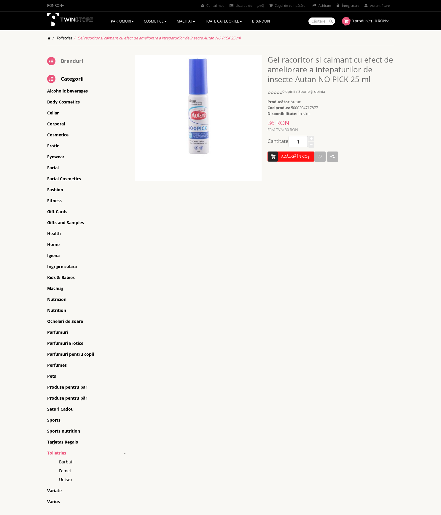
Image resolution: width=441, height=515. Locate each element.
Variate (54, 490)
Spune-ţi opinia (311, 91)
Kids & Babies (61, 277)
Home (53, 244)
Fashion (55, 189)
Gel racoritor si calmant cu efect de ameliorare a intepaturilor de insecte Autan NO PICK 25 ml (159, 38)
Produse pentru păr (67, 398)
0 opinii (288, 91)
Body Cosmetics (63, 102)
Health (54, 233)
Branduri (72, 61)
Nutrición (56, 299)
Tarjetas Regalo (62, 442)
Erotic (53, 146)
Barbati (66, 462)
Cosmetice (58, 135)
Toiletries (64, 38)
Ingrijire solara (62, 266)
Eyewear (55, 157)
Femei (65, 470)
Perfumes (57, 365)
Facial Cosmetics (64, 178)
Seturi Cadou (60, 409)
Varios (53, 501)
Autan (296, 101)
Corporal (56, 124)
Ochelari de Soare (65, 321)
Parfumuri (57, 332)
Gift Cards (57, 211)
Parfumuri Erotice (65, 343)
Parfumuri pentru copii (70, 354)
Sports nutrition (63, 431)
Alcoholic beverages (67, 91)
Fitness (54, 200)
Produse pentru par (67, 387)
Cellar (53, 113)
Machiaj (55, 288)
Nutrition (56, 310)
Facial (53, 167)
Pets (51, 376)
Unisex (65, 479)
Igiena (53, 255)
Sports (54, 420)
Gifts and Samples (65, 222)
